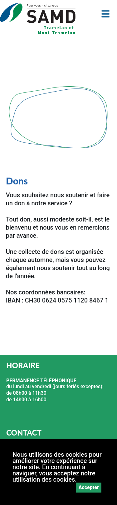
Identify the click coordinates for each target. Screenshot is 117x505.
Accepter (88, 487)
